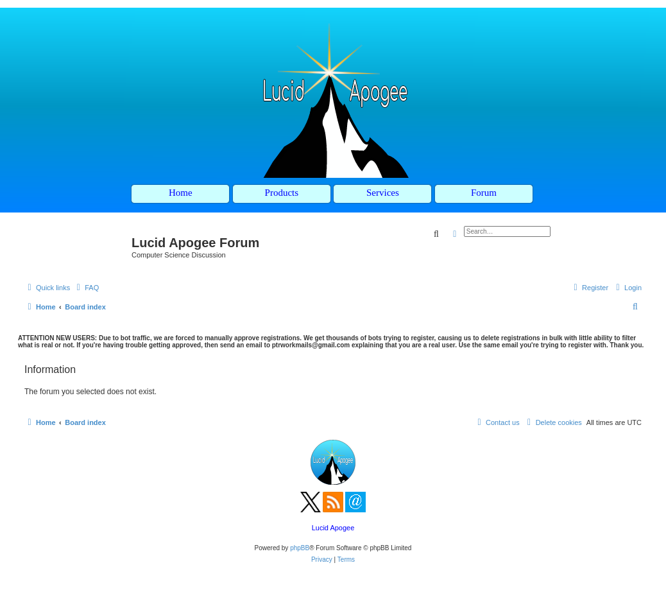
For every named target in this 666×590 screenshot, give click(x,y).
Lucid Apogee (333, 528)
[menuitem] (86, 287)
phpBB (299, 547)
